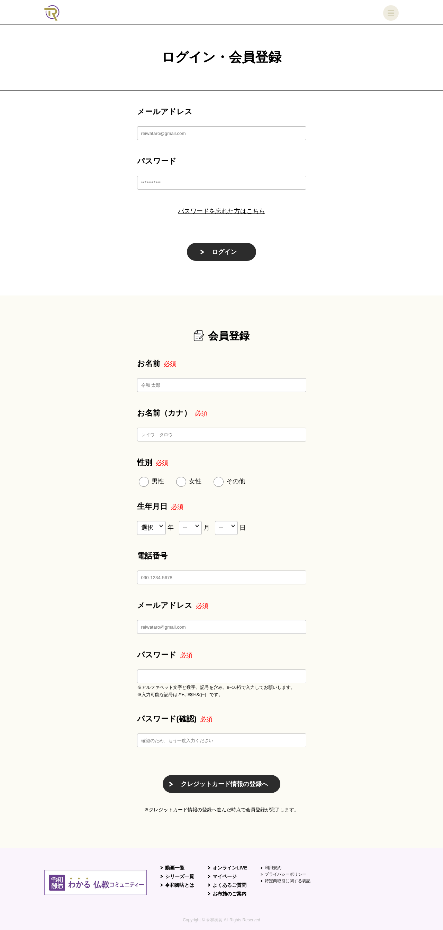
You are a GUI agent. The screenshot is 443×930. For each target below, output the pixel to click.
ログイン (224, 251)
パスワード (157, 161)
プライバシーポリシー (285, 874)
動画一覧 (174, 867)
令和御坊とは (179, 885)
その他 (235, 481)
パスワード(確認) (175, 718)
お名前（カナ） (172, 413)
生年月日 (160, 506)
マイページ (225, 876)
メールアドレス (164, 111)
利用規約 (273, 867)
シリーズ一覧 (179, 876)
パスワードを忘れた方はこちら (221, 211)
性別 (152, 462)
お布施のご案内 (229, 893)
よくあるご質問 (229, 885)
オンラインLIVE (230, 867)
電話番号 (152, 555)
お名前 (156, 363)
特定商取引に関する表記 (287, 880)
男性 (158, 481)
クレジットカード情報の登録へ (224, 784)
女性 (195, 481)
